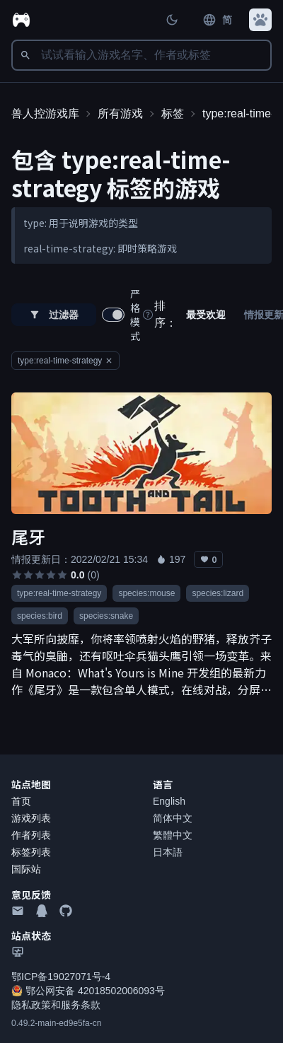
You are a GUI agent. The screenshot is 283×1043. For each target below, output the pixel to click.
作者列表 (31, 835)
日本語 (168, 852)
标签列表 (31, 852)
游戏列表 (31, 818)
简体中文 (172, 818)
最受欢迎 (206, 314)
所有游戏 (120, 113)
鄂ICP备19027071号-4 (60, 976)
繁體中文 (172, 835)
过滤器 (54, 314)
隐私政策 (31, 1004)
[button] (260, 19)
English (169, 801)
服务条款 (80, 1004)
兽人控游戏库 (45, 113)
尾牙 (28, 536)
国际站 (26, 869)
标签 (172, 113)
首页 (21, 801)
